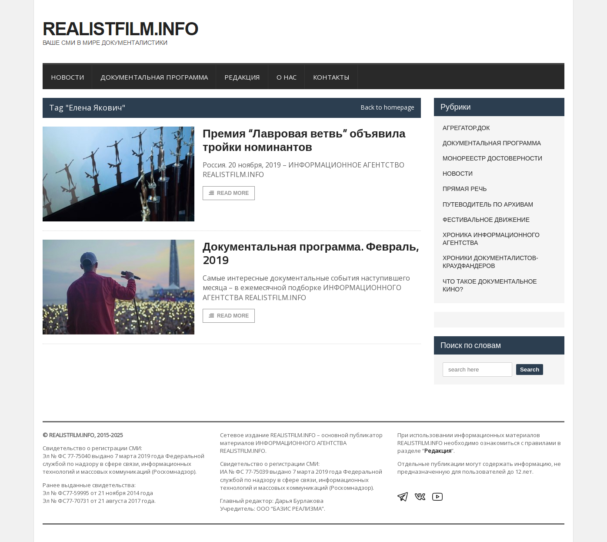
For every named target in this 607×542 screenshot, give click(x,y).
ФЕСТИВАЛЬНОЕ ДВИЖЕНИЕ (486, 219)
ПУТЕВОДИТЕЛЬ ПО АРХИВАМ (488, 204)
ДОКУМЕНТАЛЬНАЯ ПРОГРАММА (154, 77)
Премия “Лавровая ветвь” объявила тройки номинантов (304, 140)
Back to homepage (387, 107)
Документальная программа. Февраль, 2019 (311, 253)
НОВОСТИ (67, 77)
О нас (287, 77)
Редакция (242, 77)
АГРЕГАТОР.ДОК (466, 127)
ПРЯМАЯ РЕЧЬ (465, 188)
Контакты (331, 77)
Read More (229, 193)
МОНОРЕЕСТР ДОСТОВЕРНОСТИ (492, 158)
